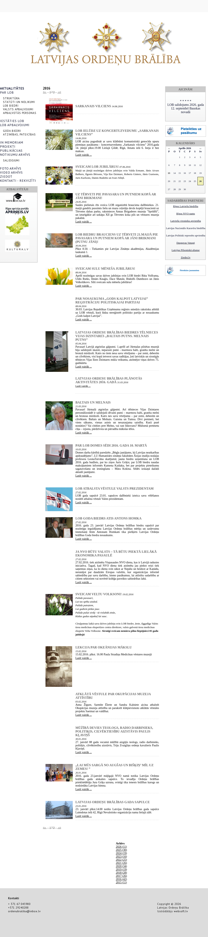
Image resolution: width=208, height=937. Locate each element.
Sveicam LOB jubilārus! (97, 166)
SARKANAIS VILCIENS (93, 106)
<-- (45, 92)
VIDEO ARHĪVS (11, 172)
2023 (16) (121, 856)
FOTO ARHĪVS (10, 168)
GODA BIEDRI (12, 131)
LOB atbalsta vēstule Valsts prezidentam (114, 488)
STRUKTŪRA (11, 98)
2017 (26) (121, 875)
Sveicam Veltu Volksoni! (98, 594)
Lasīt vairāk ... (83, 154)
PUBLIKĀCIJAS (11, 150)
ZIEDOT (6, 176)
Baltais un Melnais (92, 402)
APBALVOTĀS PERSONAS (19, 113)
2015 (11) (121, 882)
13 (169, 173)
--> (59, 92)
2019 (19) (121, 869)
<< (169, 149)
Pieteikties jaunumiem (189, 270)
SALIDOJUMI (11, 160)
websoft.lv (181, 911)
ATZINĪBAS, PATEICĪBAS (19, 134)
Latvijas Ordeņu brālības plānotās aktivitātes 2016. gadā (108, 380)
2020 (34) (121, 866)
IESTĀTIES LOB (12, 121)
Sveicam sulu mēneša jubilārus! (105, 268)
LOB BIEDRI (10, 105)
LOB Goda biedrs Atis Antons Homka (108, 518)
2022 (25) (121, 859)
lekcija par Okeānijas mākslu (103, 647)
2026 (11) (121, 846)
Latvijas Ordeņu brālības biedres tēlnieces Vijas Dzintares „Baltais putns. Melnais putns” (116, 336)
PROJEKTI (7, 146)
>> (200, 149)
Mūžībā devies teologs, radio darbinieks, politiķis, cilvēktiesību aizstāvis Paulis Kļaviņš (114, 731)
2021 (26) (121, 863)
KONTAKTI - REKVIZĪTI (18, 181)
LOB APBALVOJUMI (14, 125)
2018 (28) (121, 872)
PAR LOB (7, 92)
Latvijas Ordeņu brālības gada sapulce (112, 802)
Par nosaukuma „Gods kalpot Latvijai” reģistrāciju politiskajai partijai (111, 300)
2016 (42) (121, 879)
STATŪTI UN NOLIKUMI (19, 102)
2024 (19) (121, 853)
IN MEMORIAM (11, 142)
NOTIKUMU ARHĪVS (15, 155)
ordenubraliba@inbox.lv (24, 911)
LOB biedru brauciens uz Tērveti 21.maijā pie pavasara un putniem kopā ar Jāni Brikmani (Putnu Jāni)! (116, 238)
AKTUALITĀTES (12, 88)
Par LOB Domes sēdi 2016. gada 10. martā (111, 445)
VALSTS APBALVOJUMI (18, 109)
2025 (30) (121, 850)
